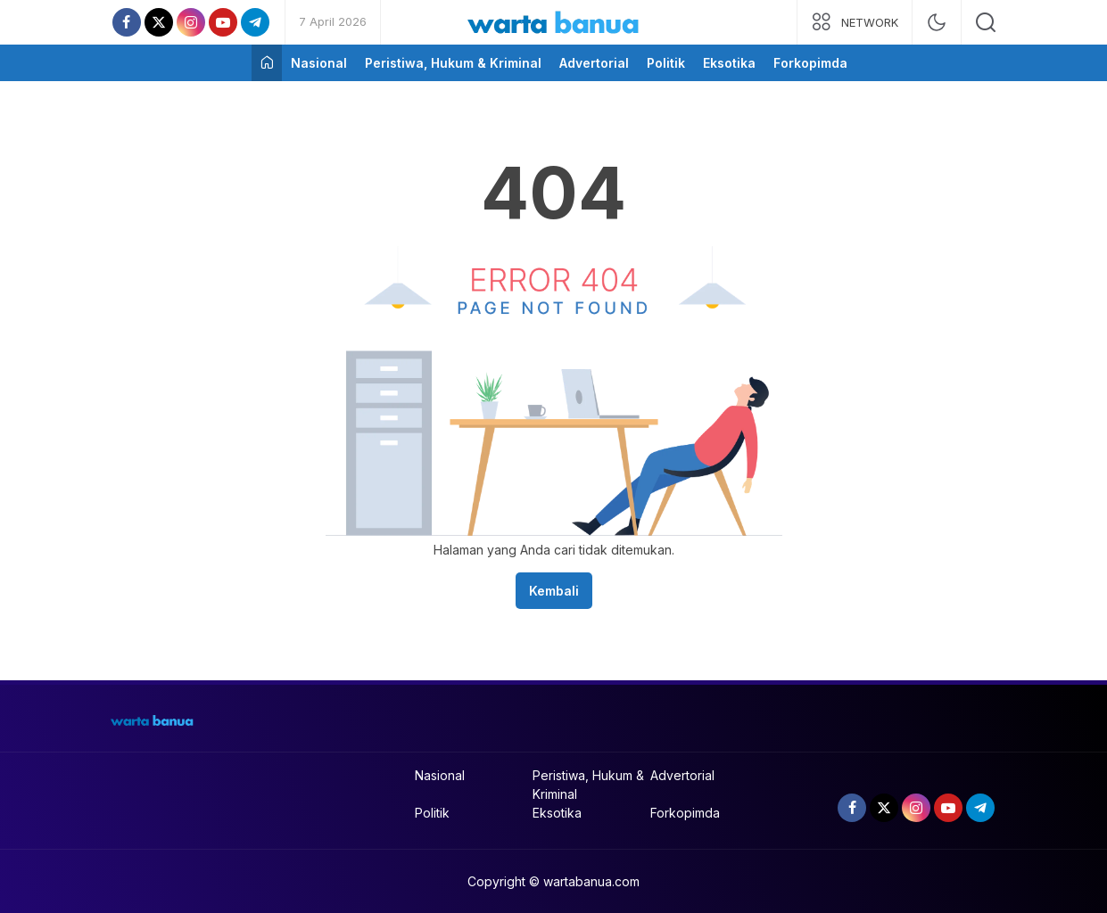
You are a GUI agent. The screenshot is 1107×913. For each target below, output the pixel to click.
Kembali (554, 590)
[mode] (936, 22)
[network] (854, 22)
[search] (985, 22)
